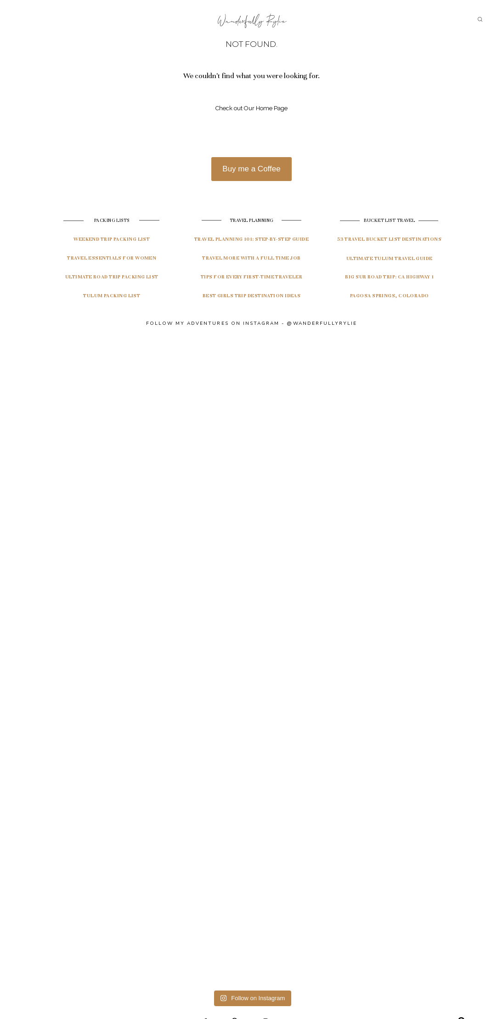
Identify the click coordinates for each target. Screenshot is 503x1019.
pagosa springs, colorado (389, 296)
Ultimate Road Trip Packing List (111, 277)
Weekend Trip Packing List (111, 239)
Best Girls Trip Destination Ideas (252, 296)
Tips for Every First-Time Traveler (251, 277)
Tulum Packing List (111, 296)
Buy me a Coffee (251, 168)
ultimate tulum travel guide (389, 258)
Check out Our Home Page (251, 108)
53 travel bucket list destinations (389, 239)
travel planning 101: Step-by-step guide (251, 239)
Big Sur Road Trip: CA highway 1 (389, 277)
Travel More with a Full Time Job (251, 258)
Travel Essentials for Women (111, 258)
